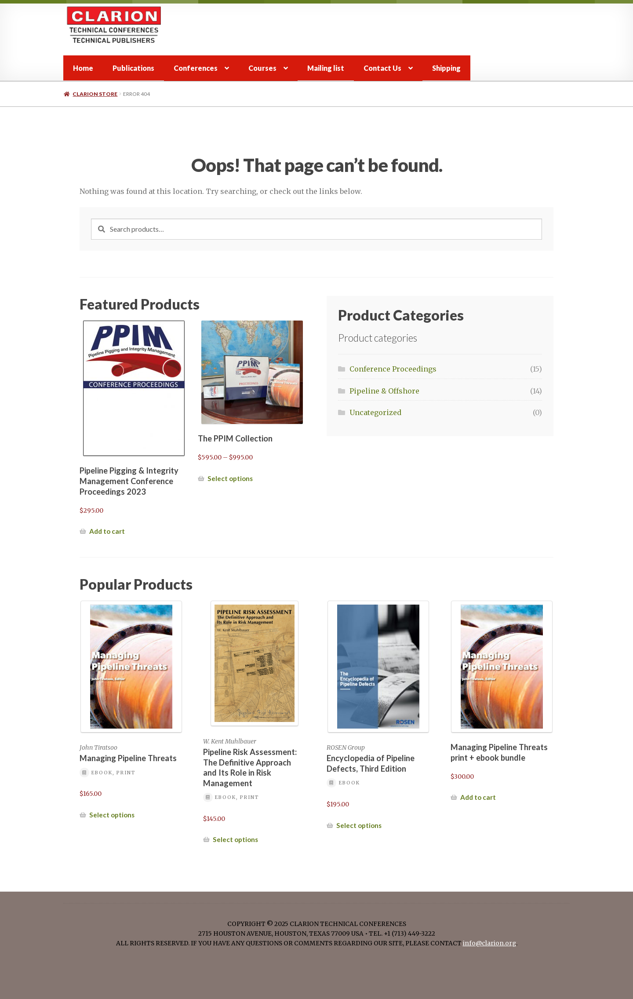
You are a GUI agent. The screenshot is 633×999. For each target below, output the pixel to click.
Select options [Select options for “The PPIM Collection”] (230, 478)
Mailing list (325, 68)
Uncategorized (375, 412)
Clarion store (95, 94)
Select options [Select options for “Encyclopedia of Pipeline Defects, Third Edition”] (359, 825)
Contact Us (382, 68)
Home (83, 68)
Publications (133, 68)
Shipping (446, 68)
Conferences (196, 68)
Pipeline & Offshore (384, 390)
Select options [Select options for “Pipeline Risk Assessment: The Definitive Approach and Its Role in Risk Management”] (235, 839)
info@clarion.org (489, 943)
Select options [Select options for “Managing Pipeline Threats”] (112, 815)
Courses (262, 68)
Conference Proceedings (393, 369)
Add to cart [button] (107, 531)
